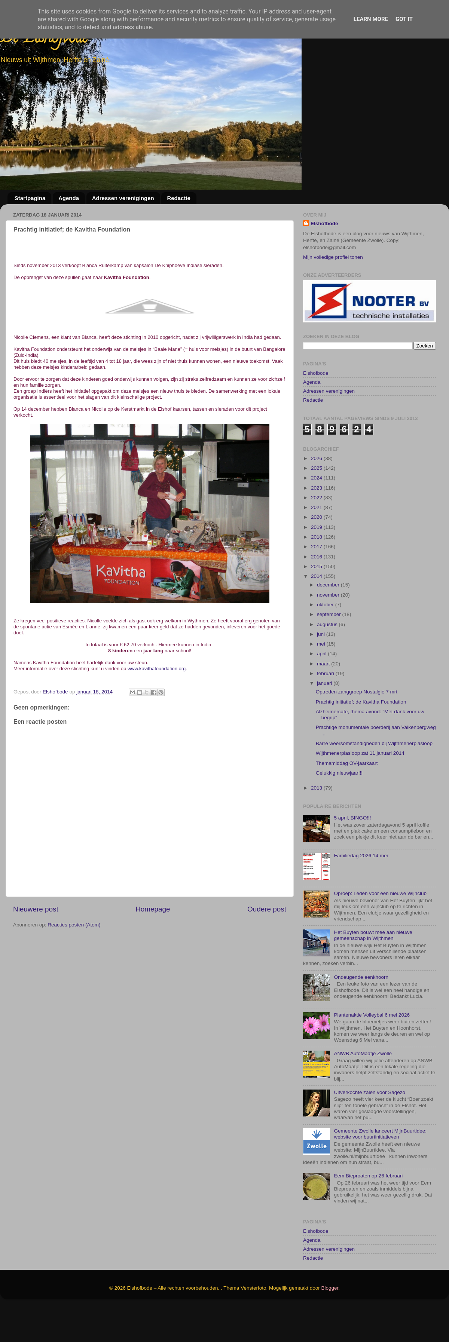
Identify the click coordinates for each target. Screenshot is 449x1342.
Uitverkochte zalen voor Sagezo (369, 1127)
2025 (317, 503)
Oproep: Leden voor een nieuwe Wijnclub (380, 929)
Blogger (330, 1323)
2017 (317, 582)
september (329, 650)
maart (324, 699)
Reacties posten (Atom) (74, 925)
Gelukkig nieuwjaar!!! (339, 808)
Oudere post (266, 909)
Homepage (152, 909)
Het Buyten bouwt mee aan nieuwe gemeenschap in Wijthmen (373, 970)
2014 (317, 612)
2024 (317, 513)
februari (326, 708)
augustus (328, 659)
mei (322, 679)
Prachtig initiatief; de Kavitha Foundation (361, 737)
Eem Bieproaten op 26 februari (368, 1211)
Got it (404, 19)
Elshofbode (324, 223)
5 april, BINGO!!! (352, 853)
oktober (326, 640)
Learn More (371, 19)
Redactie (178, 198)
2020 (317, 552)
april (322, 689)
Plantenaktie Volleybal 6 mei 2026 (372, 1050)
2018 (317, 572)
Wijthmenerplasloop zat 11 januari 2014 (360, 788)
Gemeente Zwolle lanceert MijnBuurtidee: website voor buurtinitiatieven (380, 1169)
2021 (317, 542)
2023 (317, 523)
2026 (317, 493)
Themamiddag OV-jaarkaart (347, 798)
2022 (317, 533)
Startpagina (30, 198)
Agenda (68, 198)
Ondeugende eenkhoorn (361, 1012)
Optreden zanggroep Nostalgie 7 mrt (356, 727)
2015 (317, 601)
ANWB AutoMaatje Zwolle (363, 1088)
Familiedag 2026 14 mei (361, 891)
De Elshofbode (44, 39)
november (329, 630)
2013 (317, 823)
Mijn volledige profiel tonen (333, 257)
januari (325, 718)
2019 (317, 562)
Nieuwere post (35, 909)
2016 (317, 592)
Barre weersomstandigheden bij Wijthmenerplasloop (374, 778)
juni (321, 669)
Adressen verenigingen (123, 198)
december (329, 620)
